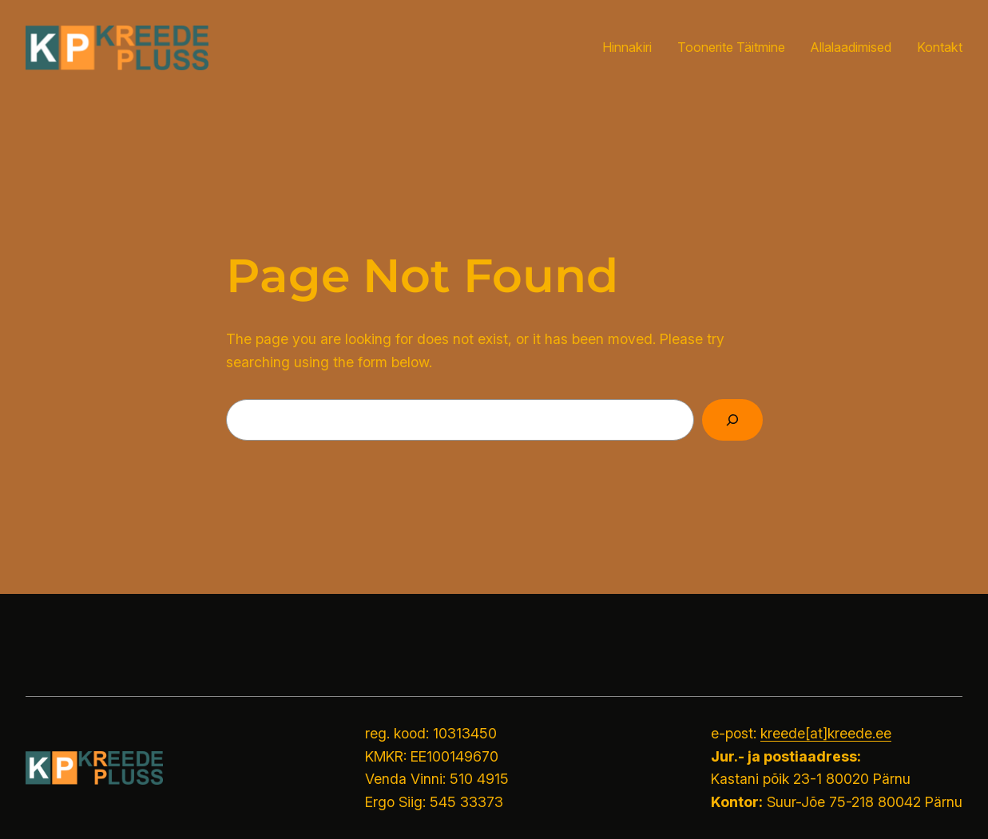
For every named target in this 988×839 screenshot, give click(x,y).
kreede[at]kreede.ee (825, 733)
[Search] (732, 420)
